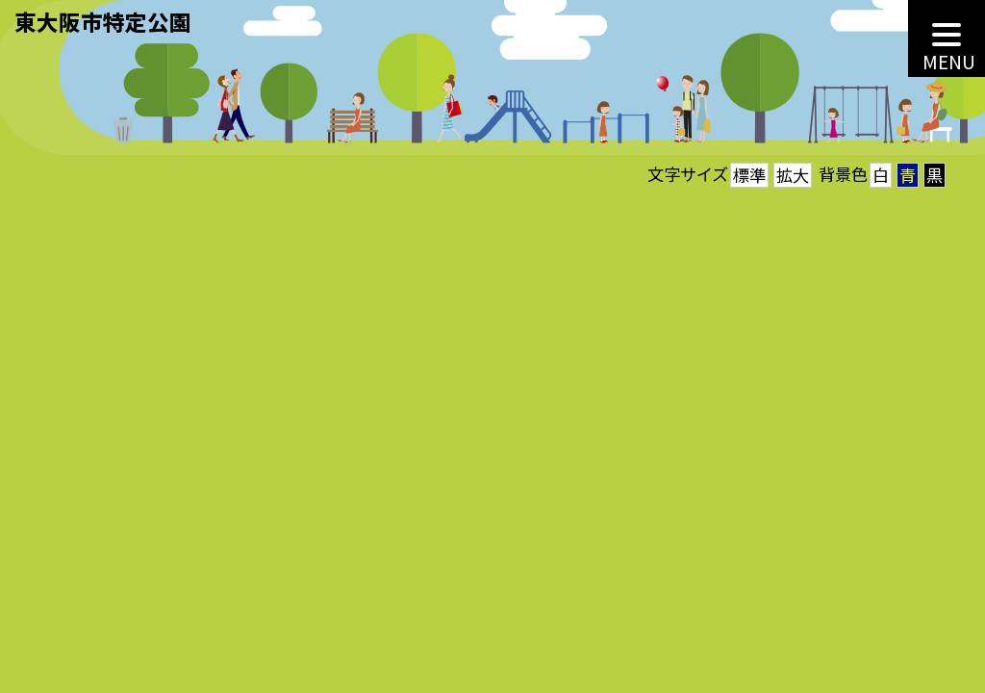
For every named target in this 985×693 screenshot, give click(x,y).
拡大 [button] (792, 175)
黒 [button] (934, 175)
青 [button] (907, 175)
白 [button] (880, 175)
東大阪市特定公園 (102, 21)
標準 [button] (749, 175)
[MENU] (946, 38)
